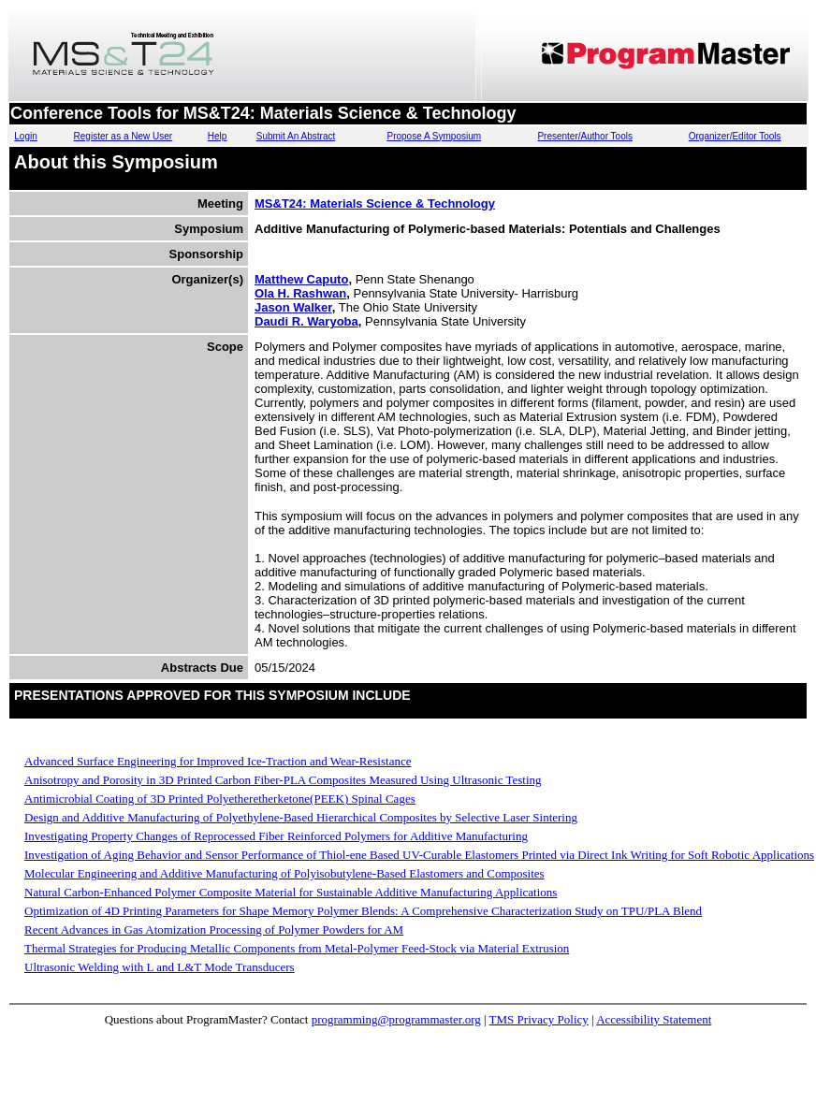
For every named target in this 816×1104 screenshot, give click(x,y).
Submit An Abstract (296, 136)
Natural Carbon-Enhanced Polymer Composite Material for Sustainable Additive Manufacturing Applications (290, 892)
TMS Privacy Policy (539, 1019)
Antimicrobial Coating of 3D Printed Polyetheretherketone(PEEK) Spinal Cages (219, 799)
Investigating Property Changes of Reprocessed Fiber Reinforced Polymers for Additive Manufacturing (276, 836)
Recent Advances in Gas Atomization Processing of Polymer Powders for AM (213, 929)
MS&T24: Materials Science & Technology (375, 203)
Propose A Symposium (433, 136)
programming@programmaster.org (396, 1019)
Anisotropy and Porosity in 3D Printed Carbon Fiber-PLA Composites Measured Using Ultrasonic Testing (283, 780)
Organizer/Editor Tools (735, 136)
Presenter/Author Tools (585, 136)
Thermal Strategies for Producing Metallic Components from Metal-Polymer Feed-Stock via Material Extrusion (296, 948)
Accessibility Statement (653, 1019)
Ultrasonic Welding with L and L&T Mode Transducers (159, 967)
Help (217, 136)
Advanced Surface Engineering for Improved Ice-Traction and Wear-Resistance (217, 761)
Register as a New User (123, 136)
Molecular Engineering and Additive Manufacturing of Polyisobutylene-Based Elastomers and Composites (284, 873)
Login (25, 136)
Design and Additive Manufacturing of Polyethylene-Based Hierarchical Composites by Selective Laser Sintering (300, 817)
